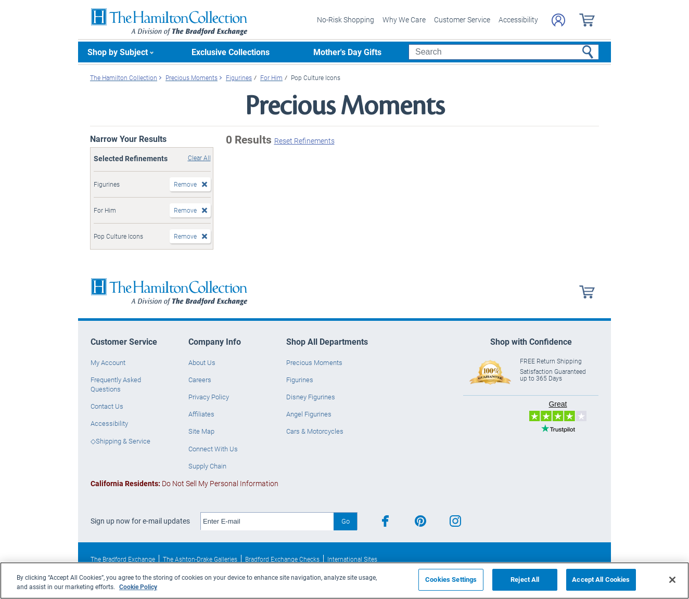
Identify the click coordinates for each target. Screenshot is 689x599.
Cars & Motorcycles (314, 431)
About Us (201, 362)
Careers (199, 379)
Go (345, 521)
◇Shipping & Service (120, 441)
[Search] (503, 52)
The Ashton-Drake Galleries (200, 559)
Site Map (201, 431)
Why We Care (404, 19)
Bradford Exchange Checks (282, 559)
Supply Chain (207, 466)
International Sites (352, 559)
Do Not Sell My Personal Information (184, 483)
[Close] (672, 579)
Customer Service (462, 19)
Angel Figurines (308, 414)
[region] (344, 580)
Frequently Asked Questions (116, 384)
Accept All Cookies (601, 579)
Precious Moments (314, 362)
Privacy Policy (208, 396)
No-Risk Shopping (345, 19)
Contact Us (107, 406)
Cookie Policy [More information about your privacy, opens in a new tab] (138, 586)
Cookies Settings (451, 579)
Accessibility (518, 19)
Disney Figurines (310, 396)
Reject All (525, 579)
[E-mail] (267, 521)
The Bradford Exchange (123, 559)
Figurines (299, 379)
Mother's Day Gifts (347, 51)
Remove (185, 184)
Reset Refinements (304, 141)
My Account (108, 362)
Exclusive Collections (231, 51)
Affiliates (201, 414)
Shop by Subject (117, 51)
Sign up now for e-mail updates (140, 521)
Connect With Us (213, 448)
